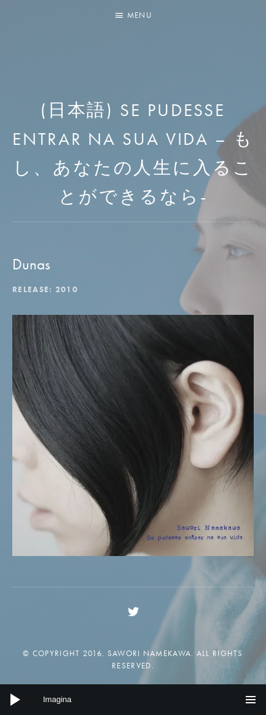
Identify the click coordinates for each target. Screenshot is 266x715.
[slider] (133, 699)
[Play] (15, 699)
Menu (139, 15)
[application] (133, 699)
